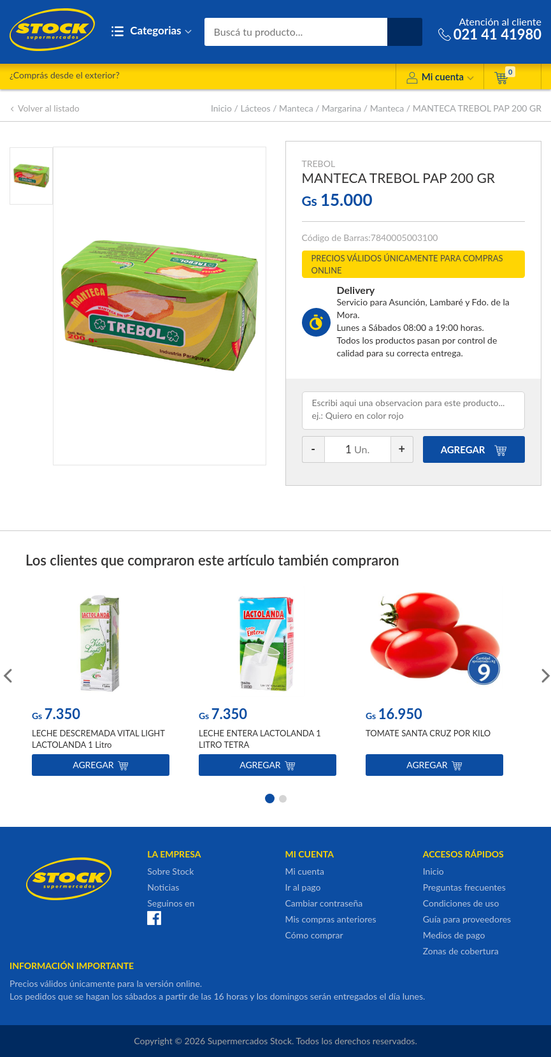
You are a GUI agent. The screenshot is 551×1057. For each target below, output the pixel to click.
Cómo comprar (314, 934)
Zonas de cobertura (461, 950)
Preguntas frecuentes (464, 887)
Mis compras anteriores (330, 919)
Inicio (221, 108)
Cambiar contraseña (324, 903)
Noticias (163, 887)
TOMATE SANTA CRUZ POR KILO (428, 733)
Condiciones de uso (461, 903)
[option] (100, 684)
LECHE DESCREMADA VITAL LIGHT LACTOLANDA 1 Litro (98, 739)
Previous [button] (6, 674)
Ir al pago (303, 887)
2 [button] (283, 797)
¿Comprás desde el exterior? (65, 74)
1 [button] (269, 797)
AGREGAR (474, 449)
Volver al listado (45, 108)
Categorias (151, 31)
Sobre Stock (170, 871)
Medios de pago (454, 934)
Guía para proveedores (467, 919)
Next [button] (544, 674)
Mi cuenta (440, 79)
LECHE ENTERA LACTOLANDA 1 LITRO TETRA (260, 739)
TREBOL (319, 163)
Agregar (100, 764)
